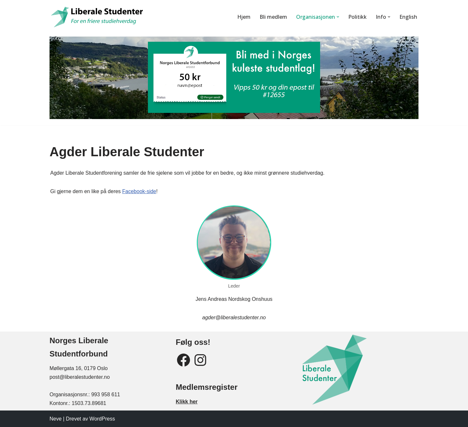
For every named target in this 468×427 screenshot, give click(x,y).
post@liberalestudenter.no (80, 377)
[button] (338, 17)
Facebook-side (138, 191)
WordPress (102, 419)
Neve (55, 419)
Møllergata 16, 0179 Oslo (79, 368)
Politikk (357, 16)
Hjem (243, 16)
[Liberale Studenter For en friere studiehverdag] (98, 17)
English (408, 16)
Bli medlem (273, 16)
